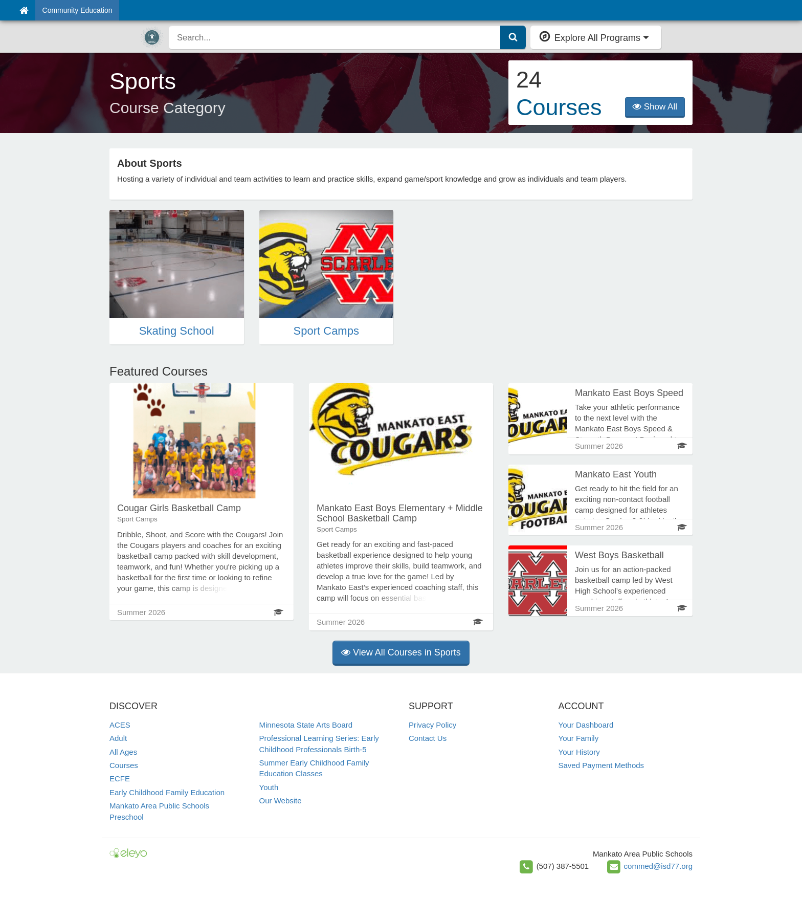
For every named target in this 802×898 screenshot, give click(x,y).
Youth (269, 787)
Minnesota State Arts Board (306, 724)
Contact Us (428, 738)
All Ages (123, 752)
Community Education (77, 10)
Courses (123, 765)
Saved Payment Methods (601, 765)
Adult (118, 738)
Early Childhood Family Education (167, 792)
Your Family (579, 738)
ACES (119, 724)
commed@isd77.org (658, 866)
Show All (655, 107)
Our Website (280, 800)
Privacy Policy (432, 724)
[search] (335, 37)
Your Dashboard (586, 724)
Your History (579, 752)
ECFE (119, 778)
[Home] (23, 10)
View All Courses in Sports (401, 652)
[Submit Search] (513, 37)
